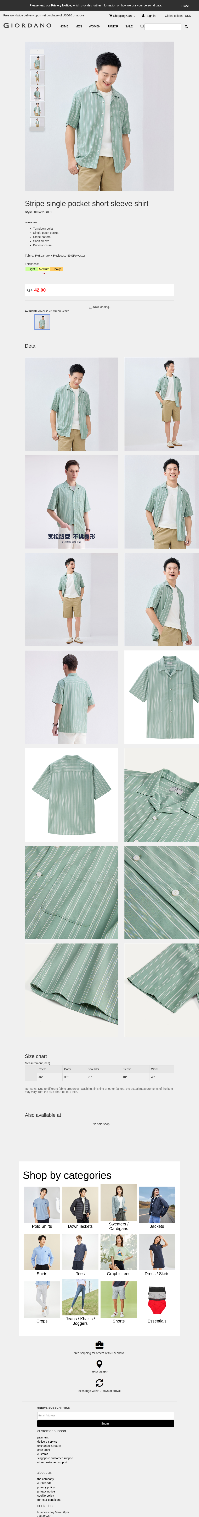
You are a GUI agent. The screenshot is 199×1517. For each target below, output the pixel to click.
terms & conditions (49, 1402)
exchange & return (49, 1348)
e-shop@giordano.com (60, 1427)
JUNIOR (112, 26)
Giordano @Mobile (49, 1503)
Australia (65, 1503)
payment (43, 1339)
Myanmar (142, 1503)
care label (43, 1352)
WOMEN (94, 26)
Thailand (154, 1503)
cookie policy (45, 1398)
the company (45, 1381)
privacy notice (46, 1393)
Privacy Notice (61, 5)
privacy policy (46, 1389)
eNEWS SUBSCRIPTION (53, 1310)
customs (42, 1356)
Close (185, 6)
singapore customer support (55, 1360)
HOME (64, 26)
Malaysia (117, 1503)
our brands (44, 1385)
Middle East (129, 1503)
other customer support (52, 1364)
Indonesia (105, 1503)
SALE (129, 26)
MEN (78, 26)
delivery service (47, 1344)
